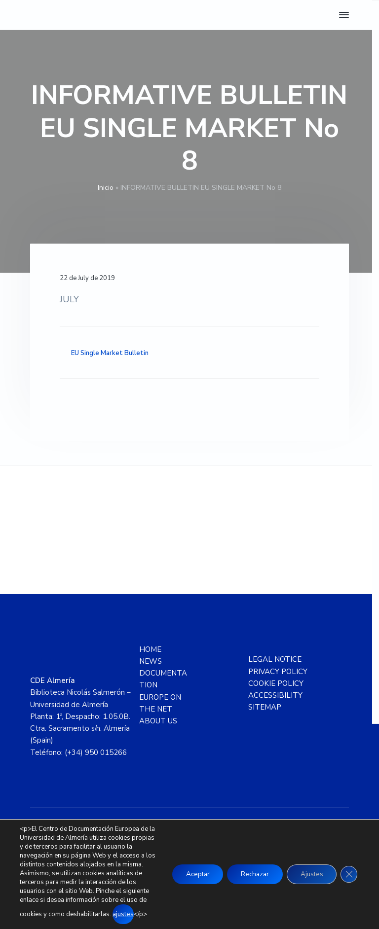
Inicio (106, 187)
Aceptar (187, 870)
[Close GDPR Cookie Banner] (348, 870)
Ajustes (309, 870)
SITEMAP (264, 707)
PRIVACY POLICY (277, 672)
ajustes (94, 914)
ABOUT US (158, 721)
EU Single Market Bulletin (110, 353)
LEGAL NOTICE (275, 659)
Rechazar (249, 870)
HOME (150, 649)
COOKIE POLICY (275, 683)
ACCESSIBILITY (275, 695)
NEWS (150, 661)
